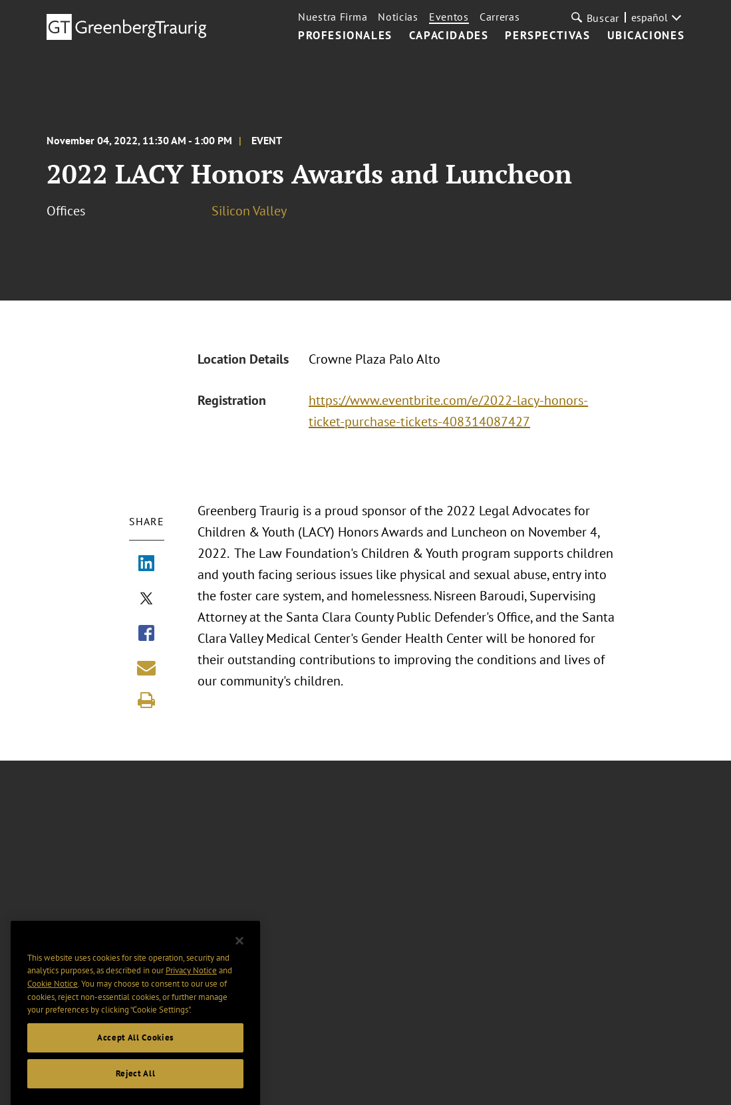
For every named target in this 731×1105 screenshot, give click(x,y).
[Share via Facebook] (146, 634)
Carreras (500, 17)
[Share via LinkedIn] (146, 564)
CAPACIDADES (449, 36)
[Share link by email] (146, 667)
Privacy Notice (191, 981)
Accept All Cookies (135, 1048)
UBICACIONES (646, 36)
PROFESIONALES (345, 36)
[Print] (146, 700)
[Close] (239, 952)
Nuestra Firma (332, 17)
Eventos (449, 17)
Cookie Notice (52, 995)
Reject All (136, 1084)
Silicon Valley (249, 210)
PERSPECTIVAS (547, 36)
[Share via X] (146, 599)
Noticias (398, 17)
